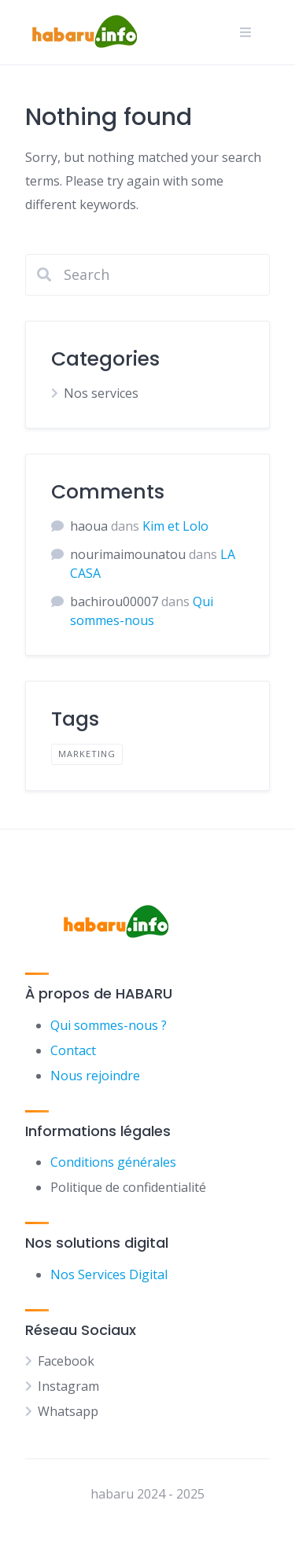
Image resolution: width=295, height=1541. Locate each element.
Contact (73, 1050)
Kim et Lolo (175, 526)
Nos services (101, 393)
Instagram (68, 1386)
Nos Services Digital (109, 1274)
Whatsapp (68, 1411)
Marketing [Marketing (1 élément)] (87, 753)
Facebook (66, 1361)
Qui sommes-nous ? (108, 1025)
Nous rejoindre (95, 1075)
